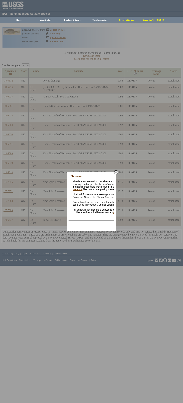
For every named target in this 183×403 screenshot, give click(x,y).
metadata (77, 189)
